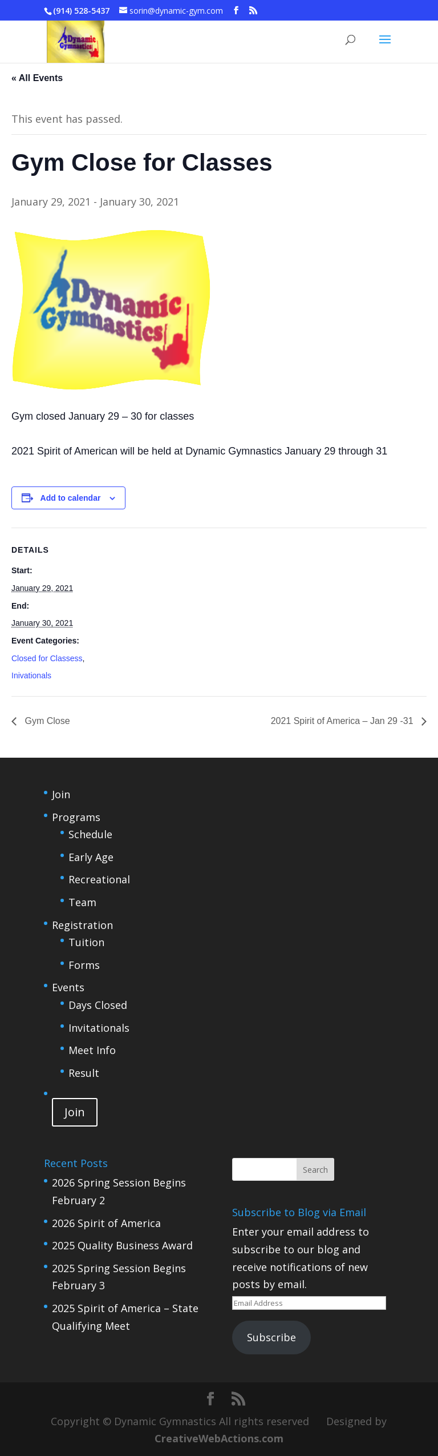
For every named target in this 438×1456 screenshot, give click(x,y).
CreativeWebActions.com (219, 1438)
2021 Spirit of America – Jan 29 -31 (343, 721)
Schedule (90, 834)
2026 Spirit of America (106, 1223)
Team (82, 902)
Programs (76, 817)
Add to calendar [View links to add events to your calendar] (70, 497)
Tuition (86, 942)
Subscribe (271, 1337)
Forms (84, 965)
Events (68, 987)
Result (83, 1073)
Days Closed (97, 1005)
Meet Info (92, 1050)
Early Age (90, 857)
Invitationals (98, 1028)
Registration (82, 925)
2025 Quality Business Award (122, 1245)
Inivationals (31, 675)
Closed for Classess (47, 658)
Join (61, 794)
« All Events (37, 78)
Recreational (99, 879)
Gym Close (46, 721)
